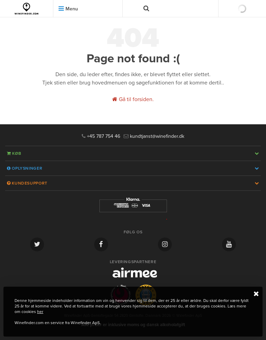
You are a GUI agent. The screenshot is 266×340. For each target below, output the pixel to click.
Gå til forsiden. (133, 99)
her (40, 311)
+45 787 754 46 (101, 136)
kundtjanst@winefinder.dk (154, 136)
